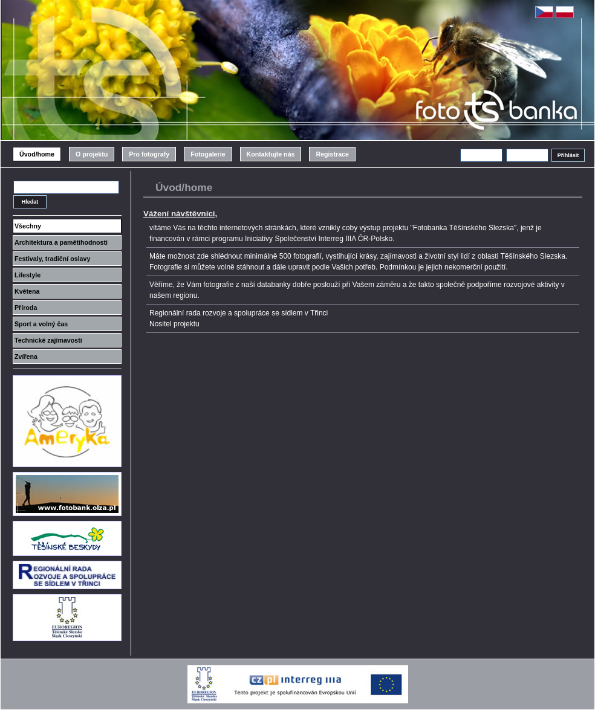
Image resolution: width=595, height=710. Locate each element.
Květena (27, 291)
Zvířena (26, 356)
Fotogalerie (207, 154)
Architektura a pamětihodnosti (61, 242)
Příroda (26, 307)
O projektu (92, 154)
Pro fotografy (149, 154)
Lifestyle (28, 275)
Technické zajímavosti (48, 340)
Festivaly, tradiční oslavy (52, 258)
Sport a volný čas (41, 324)
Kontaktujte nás (271, 154)
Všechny (28, 226)
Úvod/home (36, 154)
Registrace (332, 154)
